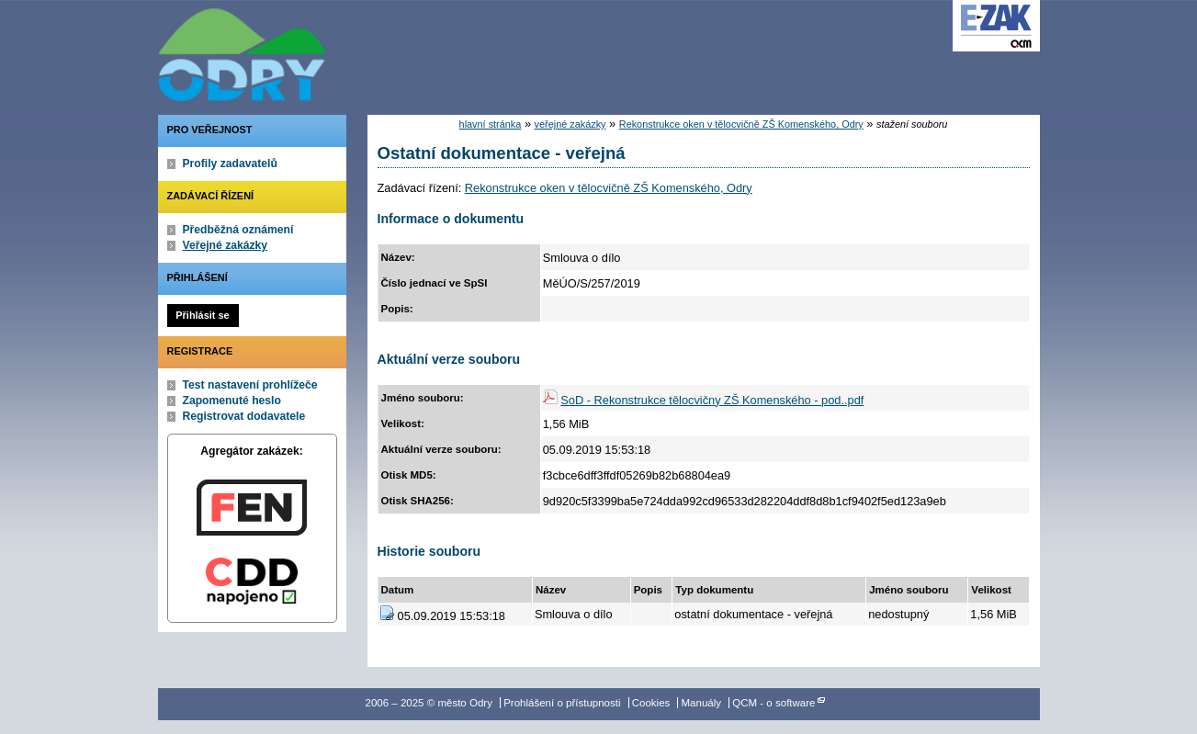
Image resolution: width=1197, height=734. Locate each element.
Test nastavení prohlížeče (250, 384)
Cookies (651, 702)
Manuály (702, 702)
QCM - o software (773, 702)
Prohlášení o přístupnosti (561, 702)
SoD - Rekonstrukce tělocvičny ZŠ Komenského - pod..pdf (712, 400)
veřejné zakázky (570, 124)
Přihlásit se (202, 315)
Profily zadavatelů (230, 163)
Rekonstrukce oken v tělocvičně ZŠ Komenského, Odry (741, 124)
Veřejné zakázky (225, 245)
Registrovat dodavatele (244, 416)
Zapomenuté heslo (232, 400)
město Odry (341, 50)
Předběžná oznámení (238, 229)
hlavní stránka (490, 124)
